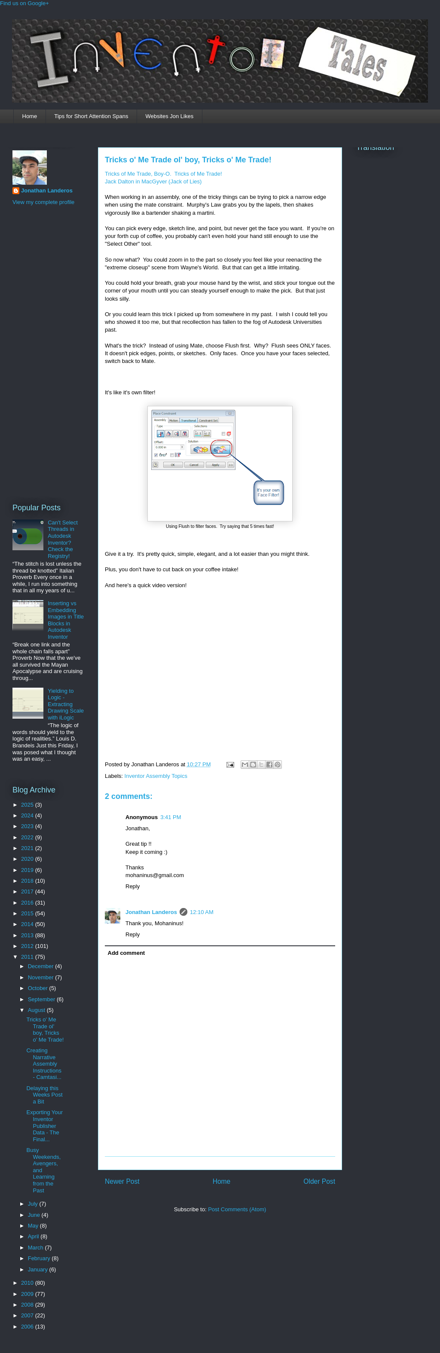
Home (29, 116)
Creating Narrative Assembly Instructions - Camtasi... (43, 1063)
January (38, 1269)
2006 (28, 1326)
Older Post (319, 1181)
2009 (28, 1294)
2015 (28, 913)
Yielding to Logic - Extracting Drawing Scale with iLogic (66, 704)
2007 (28, 1315)
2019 (28, 870)
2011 (28, 957)
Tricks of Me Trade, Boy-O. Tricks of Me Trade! (163, 174)
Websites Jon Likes (169, 116)
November (41, 977)
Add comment (126, 953)
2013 (28, 935)
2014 (28, 924)
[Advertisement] (46, 353)
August (37, 1010)
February (40, 1258)
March (36, 1247)
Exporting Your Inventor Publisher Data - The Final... (44, 1125)
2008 (28, 1304)
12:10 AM (202, 912)
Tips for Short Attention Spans (91, 116)
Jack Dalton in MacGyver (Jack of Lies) (153, 181)
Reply (132, 886)
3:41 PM (170, 817)
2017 (28, 891)
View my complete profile (43, 202)
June (35, 1215)
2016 (28, 902)
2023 (28, 826)
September (42, 999)
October (38, 988)
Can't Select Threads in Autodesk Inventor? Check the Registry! (63, 539)
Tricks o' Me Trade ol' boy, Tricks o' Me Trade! (188, 159)
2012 (28, 946)
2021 (28, 848)
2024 (28, 815)
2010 (28, 1283)
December (41, 966)
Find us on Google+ (24, 3)
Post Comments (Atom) (237, 1209)
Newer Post (122, 1181)
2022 (28, 837)
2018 (28, 881)
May (34, 1225)
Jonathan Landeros (151, 912)
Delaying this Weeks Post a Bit (44, 1095)
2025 (28, 804)
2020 (28, 859)
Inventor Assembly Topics (156, 776)
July (34, 1204)
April (34, 1236)
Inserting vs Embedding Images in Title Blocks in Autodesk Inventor (66, 620)
